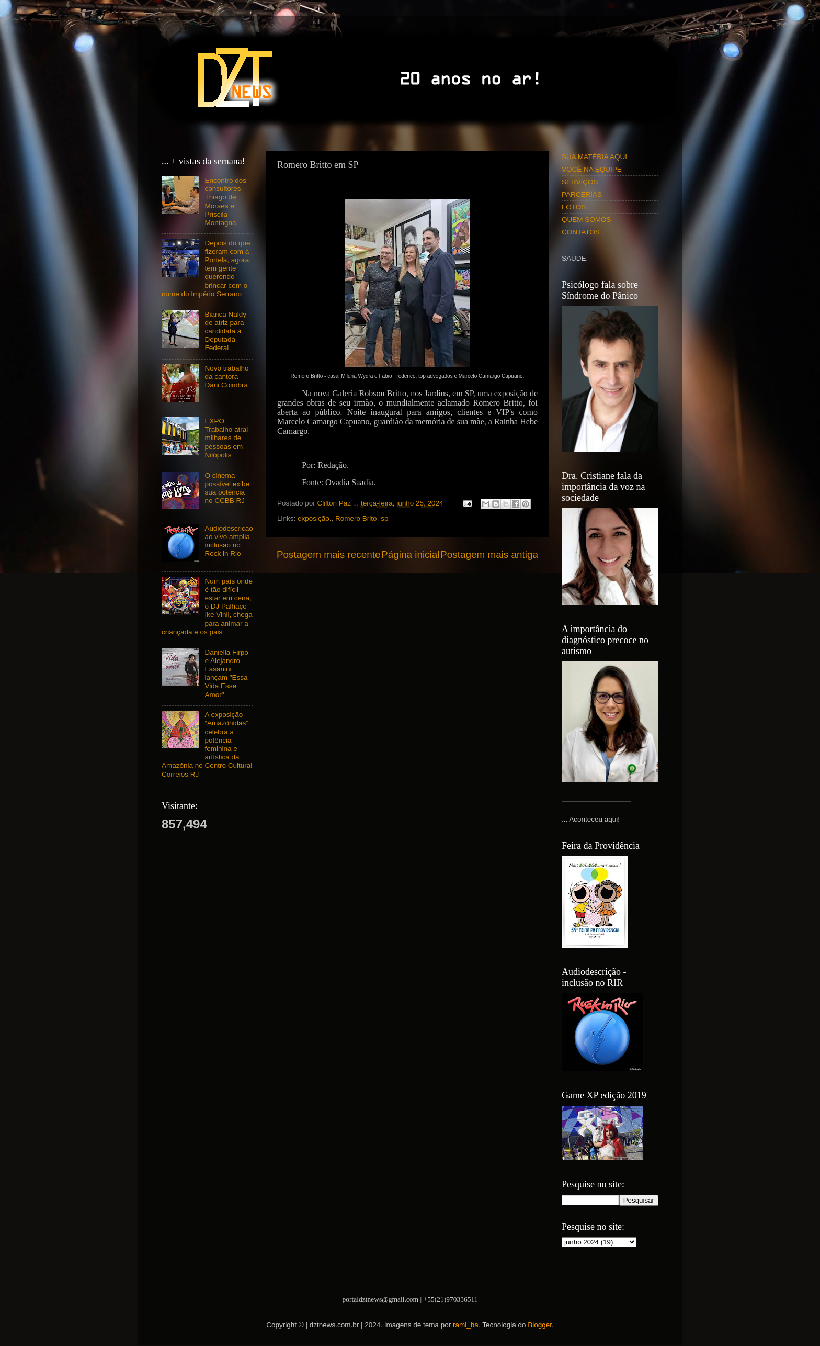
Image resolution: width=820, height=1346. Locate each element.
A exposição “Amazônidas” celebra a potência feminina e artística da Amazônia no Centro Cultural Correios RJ (207, 744)
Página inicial (410, 554)
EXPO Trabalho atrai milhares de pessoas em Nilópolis (226, 438)
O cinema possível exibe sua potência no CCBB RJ (226, 488)
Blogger (540, 1325)
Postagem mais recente (328, 554)
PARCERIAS (582, 194)
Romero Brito (356, 518)
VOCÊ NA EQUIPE (592, 169)
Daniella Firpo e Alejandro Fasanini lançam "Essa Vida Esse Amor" (226, 673)
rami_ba (466, 1325)
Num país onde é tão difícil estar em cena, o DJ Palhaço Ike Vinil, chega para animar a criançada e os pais (207, 606)
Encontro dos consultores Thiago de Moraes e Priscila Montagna (225, 201)
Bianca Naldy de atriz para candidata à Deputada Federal (225, 331)
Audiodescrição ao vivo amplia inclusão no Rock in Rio (228, 541)
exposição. (315, 518)
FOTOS (574, 207)
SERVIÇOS (580, 182)
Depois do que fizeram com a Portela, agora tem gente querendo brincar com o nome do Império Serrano (206, 268)
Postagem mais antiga (489, 554)
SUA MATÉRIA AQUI (594, 157)
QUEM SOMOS (586, 219)
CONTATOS (581, 232)
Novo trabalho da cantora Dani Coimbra (226, 376)
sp (384, 518)
